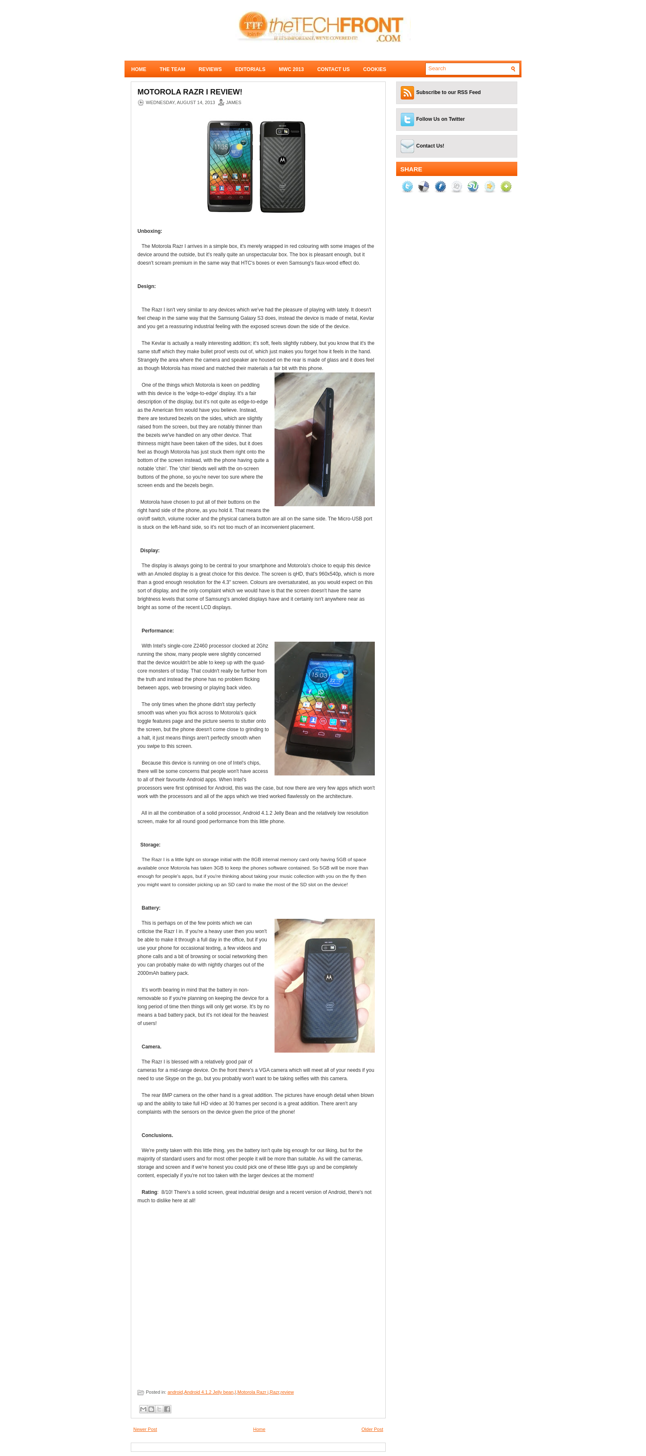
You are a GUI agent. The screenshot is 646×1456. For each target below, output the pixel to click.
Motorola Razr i (253, 1392)
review (287, 1392)
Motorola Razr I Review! (189, 92)
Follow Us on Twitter (440, 119)
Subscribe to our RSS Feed (448, 92)
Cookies (374, 69)
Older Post (372, 1429)
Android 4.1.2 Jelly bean (209, 1392)
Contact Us (333, 69)
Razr (275, 1392)
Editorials (250, 69)
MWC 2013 (291, 69)
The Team (172, 69)
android (175, 1392)
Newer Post (145, 1429)
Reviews (209, 69)
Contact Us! (430, 146)
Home (138, 69)
